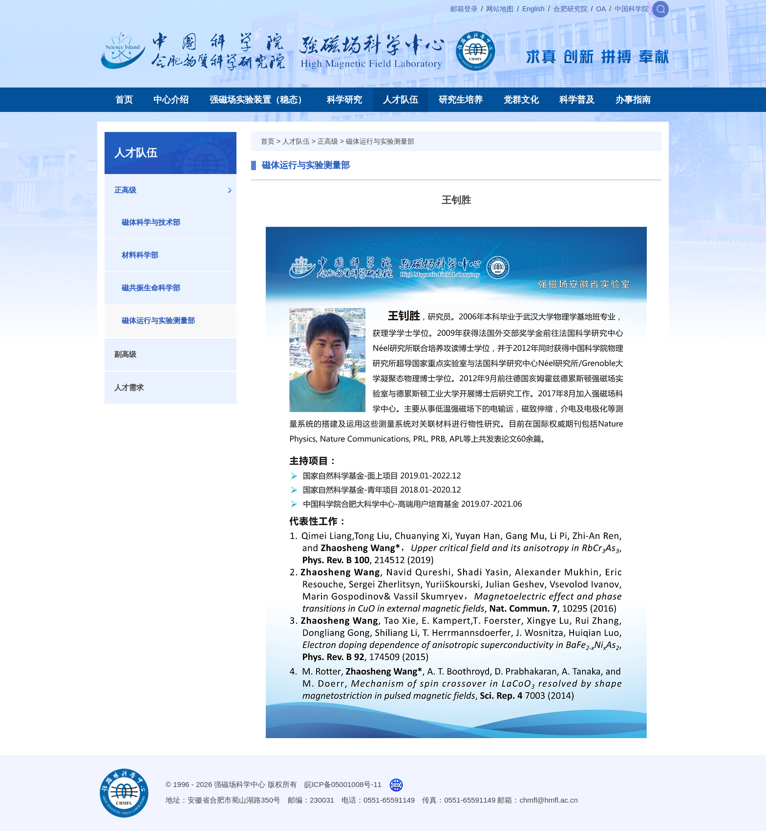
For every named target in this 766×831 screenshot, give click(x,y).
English (533, 9)
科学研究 (344, 100)
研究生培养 (461, 100)
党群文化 (521, 100)
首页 (124, 100)
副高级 (125, 354)
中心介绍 (171, 100)
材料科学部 (140, 255)
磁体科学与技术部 (151, 222)
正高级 (125, 190)
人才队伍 (400, 100)
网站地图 (499, 9)
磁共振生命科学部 (151, 288)
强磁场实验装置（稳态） (258, 100)
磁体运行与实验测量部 (158, 320)
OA (601, 9)
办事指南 (633, 100)
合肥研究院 (570, 9)
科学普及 (577, 100)
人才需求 (129, 387)
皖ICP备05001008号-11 (343, 784)
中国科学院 (632, 9)
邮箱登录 (464, 9)
